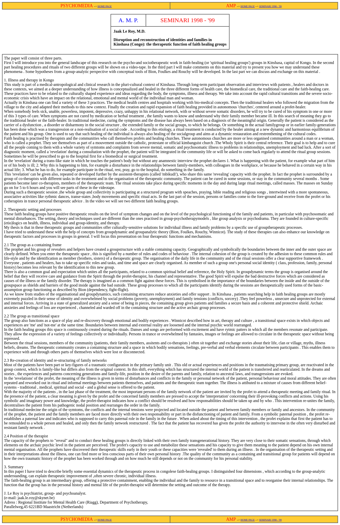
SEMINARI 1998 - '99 (270, 6)
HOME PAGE (105, 6)
